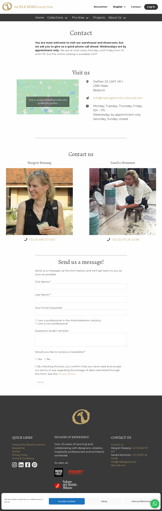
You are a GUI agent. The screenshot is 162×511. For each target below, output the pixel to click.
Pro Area (78, 17)
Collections (55, 17)
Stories (16, 451)
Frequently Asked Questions (28, 444)
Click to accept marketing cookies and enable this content (48, 102)
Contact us (117, 444)
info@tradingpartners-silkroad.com (118, 98)
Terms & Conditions (23, 458)
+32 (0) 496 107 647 (42, 239)
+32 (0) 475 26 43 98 (125, 239)
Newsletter (100, 6)
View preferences (141, 501)
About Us (115, 17)
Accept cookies (66, 501)
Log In (151, 6)
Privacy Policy (66, 373)
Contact (136, 6)
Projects (99, 17)
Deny (104, 501)
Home (39, 17)
